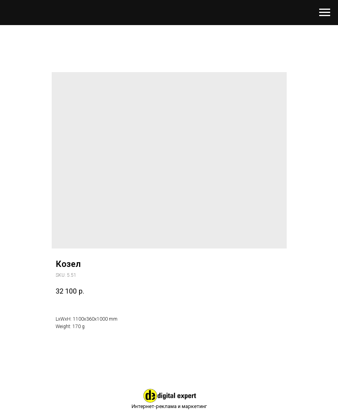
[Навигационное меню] (324, 12)
